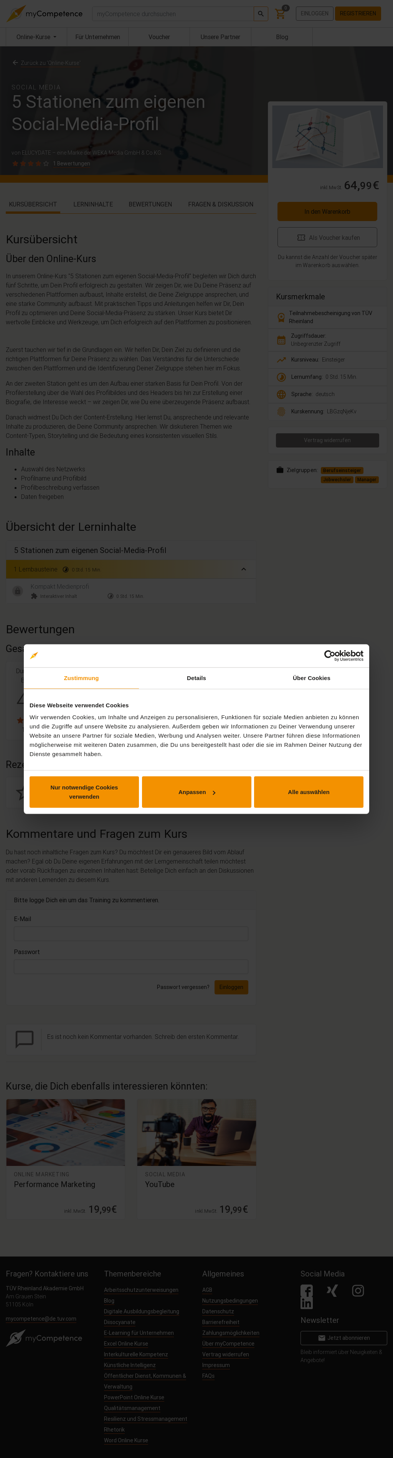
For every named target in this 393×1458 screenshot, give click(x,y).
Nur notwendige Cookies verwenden (84, 792)
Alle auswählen (308, 792)
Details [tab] (196, 677)
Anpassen (196, 792)
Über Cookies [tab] (311, 677)
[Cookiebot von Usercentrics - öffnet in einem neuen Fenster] (329, 655)
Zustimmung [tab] (81, 677)
